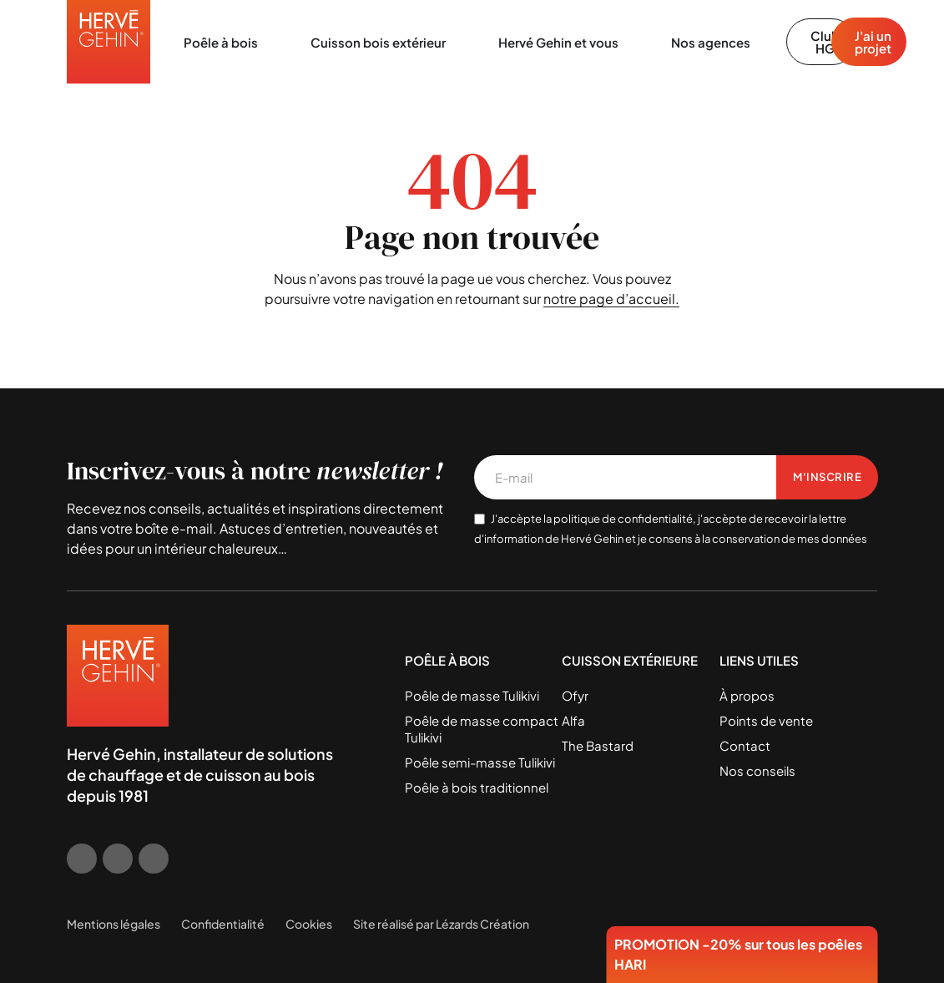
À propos (747, 695)
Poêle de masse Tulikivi (472, 695)
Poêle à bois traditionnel (476, 787)
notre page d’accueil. (611, 298)
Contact (744, 745)
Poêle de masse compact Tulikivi (481, 728)
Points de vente (766, 720)
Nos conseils (757, 770)
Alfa (573, 720)
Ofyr (575, 695)
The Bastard (598, 745)
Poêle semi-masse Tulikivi (480, 762)
